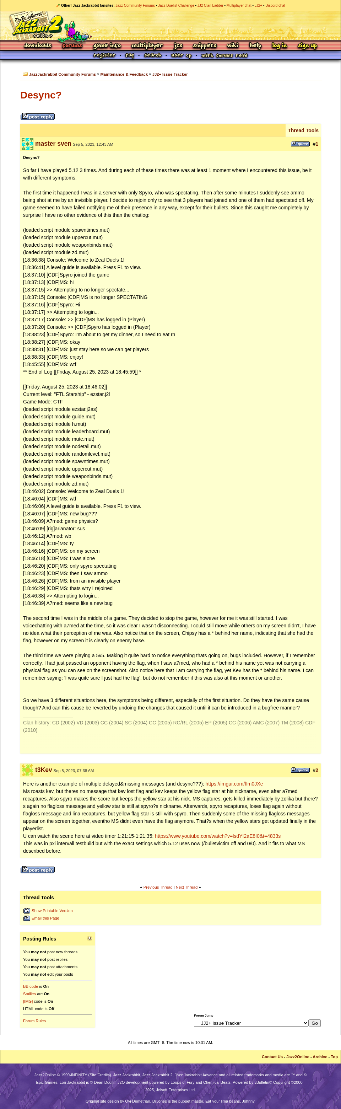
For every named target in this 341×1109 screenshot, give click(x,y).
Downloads (38, 46)
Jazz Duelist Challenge (176, 5)
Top (334, 1057)
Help (255, 46)
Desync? (41, 95)
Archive (320, 1057)
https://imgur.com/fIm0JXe (234, 784)
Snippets (205, 46)
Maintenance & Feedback (124, 74)
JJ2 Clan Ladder (210, 5)
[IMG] (28, 1001)
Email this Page (45, 918)
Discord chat (275, 5)
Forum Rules (34, 1021)
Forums (72, 46)
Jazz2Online (297, 1057)
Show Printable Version (52, 911)
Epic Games (47, 1082)
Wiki (233, 46)
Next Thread (186, 887)
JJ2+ (258, 5)
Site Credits (100, 1075)
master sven (53, 143)
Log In (279, 46)
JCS (178, 46)
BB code (30, 986)
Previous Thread (158, 887)
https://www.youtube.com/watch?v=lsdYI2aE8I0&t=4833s (218, 836)
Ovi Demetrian (137, 1101)
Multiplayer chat (239, 5)
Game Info (106, 46)
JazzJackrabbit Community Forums (62, 74)
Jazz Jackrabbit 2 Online (170, 25)
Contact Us (272, 1057)
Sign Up (307, 46)
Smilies (29, 994)
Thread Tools (303, 130)
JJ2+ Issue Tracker (170, 74)
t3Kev (43, 769)
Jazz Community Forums (135, 5)
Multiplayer (147, 46)
